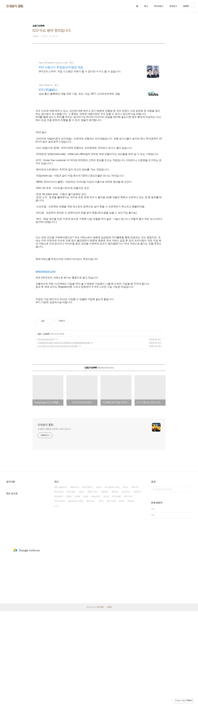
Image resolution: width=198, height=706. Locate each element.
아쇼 (126, 582)
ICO (102, 596)
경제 (122, 596)
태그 (146, 6)
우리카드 (129, 591)
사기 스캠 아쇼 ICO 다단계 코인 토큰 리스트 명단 (57, 441)
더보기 (56, 601)
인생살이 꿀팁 (14, 6)
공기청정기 (88, 582)
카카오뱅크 (60, 596)
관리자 (109, 702)
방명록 (186, 6)
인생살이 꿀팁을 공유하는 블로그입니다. (54, 524)
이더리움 (112, 596)
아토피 (138, 586)
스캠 (107, 591)
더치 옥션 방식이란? (45, 434)
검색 (189, 584)
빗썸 (69, 591)
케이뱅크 (72, 586)
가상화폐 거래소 (113, 582)
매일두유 (75, 582)
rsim (99, 582)
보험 (78, 591)
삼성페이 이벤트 (76, 596)
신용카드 (126, 586)
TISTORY (100, 702)
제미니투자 (93, 586)
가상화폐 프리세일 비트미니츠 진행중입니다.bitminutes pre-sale (63, 437)
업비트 (131, 596)
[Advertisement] (99, 85)
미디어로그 (158, 6)
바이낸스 (91, 596)
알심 (82, 586)
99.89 (135, 582)
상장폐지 (59, 591)
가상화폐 (46, 429)
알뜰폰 (105, 586)
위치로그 (173, 6)
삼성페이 (96, 591)
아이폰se (60, 586)
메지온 (115, 586)
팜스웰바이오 (61, 582)
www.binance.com (46, 323)
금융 (39, 429)
